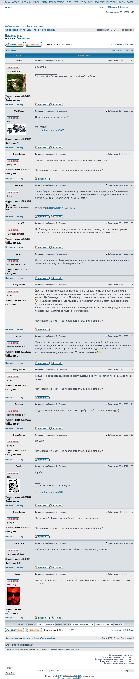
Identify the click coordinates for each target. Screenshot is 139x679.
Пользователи (126, 8)
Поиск (112, 8)
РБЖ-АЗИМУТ (86, 2)
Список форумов (13, 30)
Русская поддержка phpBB (69, 678)
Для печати (11, 50)
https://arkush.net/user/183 (49, 492)
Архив (36, 30)
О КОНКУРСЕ (72, 2)
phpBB (58, 676)
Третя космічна (48, 30)
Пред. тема (117, 50)
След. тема (128, 50)
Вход (8, 8)
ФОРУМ (122, 2)
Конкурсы (27, 30)
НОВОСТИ (15, 2)
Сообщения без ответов (16, 26)
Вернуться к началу (14, 105)
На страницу (116, 44)
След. (131, 44)
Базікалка (13, 35)
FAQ (103, 8)
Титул (7, 2)
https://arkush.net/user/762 (61, 207)
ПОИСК (130, 2)
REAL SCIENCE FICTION (105, 2)
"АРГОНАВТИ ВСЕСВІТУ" (53, 2)
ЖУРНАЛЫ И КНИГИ (30, 2)
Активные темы (35, 26)
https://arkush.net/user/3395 (49, 130)
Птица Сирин (23, 38)
